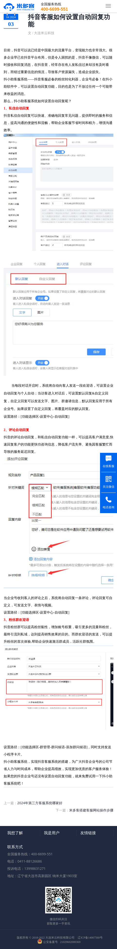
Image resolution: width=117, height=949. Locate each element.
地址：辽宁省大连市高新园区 (29, 875)
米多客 (19, 6)
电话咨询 (108, 507)
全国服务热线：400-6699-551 (30, 854)
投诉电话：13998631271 (26, 868)
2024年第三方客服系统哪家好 (39, 803)
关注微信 (108, 486)
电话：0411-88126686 (24, 861)
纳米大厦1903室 (64, 875)
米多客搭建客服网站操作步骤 (91, 810)
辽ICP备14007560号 (90, 937)
